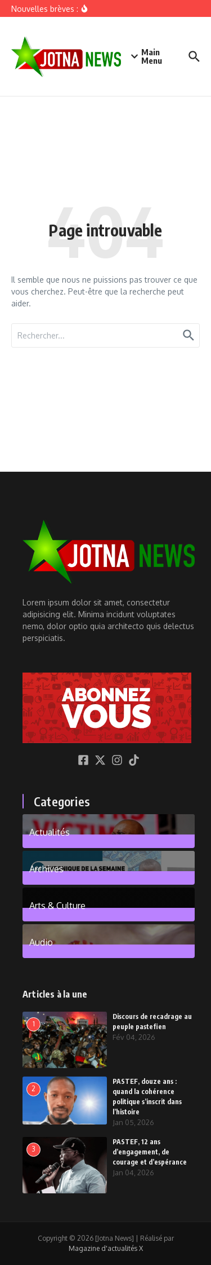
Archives (46, 868)
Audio (41, 942)
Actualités (49, 832)
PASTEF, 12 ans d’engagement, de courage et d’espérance (150, 1151)
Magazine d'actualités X (106, 1248)
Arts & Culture (57, 905)
